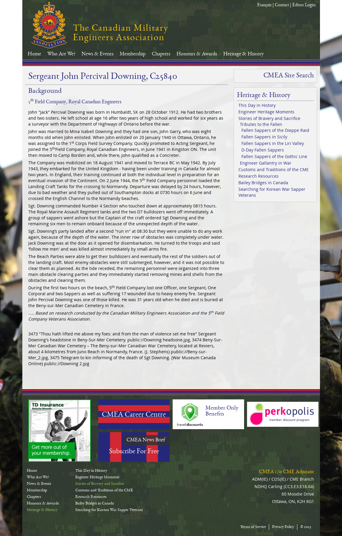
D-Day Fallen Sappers (262, 150)
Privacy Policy (283, 527)
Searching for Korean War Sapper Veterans (271, 192)
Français (264, 5)
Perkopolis (282, 414)
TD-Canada (59, 430)
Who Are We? (61, 54)
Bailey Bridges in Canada (263, 182)
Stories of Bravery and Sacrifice (269, 118)
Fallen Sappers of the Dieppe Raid (275, 130)
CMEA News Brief (146, 440)
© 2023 (305, 527)
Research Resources (258, 176)
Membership (133, 54)
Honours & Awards (197, 54)
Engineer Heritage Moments (266, 112)
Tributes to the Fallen (261, 124)
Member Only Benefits (221, 411)
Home (34, 54)
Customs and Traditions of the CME (273, 169)
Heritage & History (243, 54)
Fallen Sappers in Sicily (264, 137)
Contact (282, 5)
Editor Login (304, 5)
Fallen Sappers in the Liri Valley (272, 143)
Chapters (161, 54)
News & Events (97, 54)
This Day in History (257, 105)
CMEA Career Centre (134, 415)
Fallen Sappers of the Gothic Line (274, 156)
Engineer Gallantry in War (265, 163)
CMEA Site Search (288, 75)
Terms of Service (253, 527)
